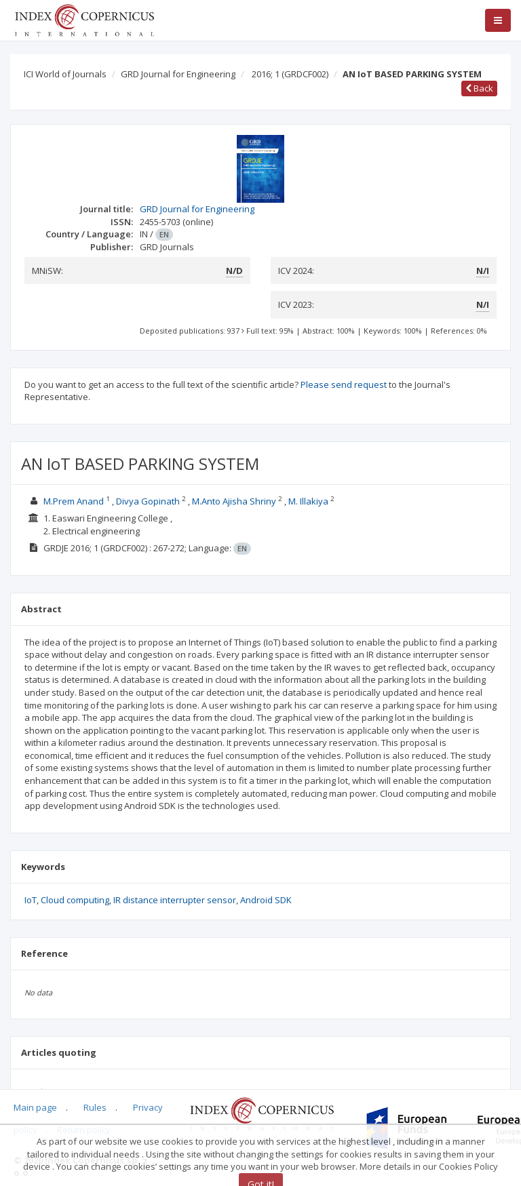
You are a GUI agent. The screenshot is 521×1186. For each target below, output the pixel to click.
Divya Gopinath (148, 501)
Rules (95, 1107)
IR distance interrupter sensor (174, 900)
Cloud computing (75, 900)
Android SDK (266, 900)
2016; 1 (290, 74)
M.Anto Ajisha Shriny (234, 501)
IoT (30, 900)
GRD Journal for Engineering (178, 74)
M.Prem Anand (73, 501)
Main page (35, 1107)
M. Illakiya (308, 501)
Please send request (344, 384)
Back (479, 88)
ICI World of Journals (65, 74)
